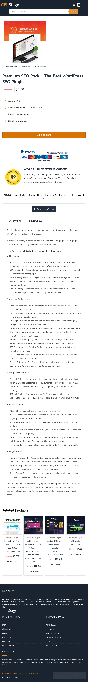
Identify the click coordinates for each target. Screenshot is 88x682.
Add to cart (44, 134)
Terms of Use (36, 674)
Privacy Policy (7, 674)
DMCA (16, 674)
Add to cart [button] (12, 562)
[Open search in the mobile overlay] (43, 11)
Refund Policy (25, 674)
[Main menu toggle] (85, 5)
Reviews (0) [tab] (35, 221)
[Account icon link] (74, 5)
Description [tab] (15, 221)
